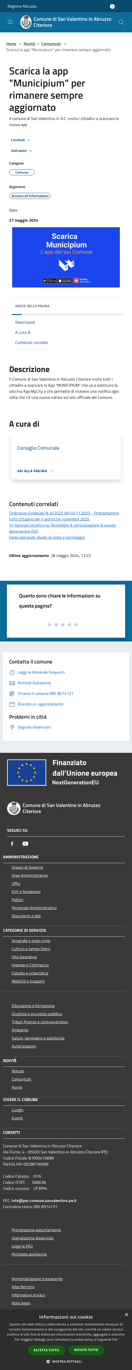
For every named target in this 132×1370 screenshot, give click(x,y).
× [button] (126, 1315)
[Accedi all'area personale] (112, 6)
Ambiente (20, 1030)
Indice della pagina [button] (32, 305)
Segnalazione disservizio (33, 1238)
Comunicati (51, 43)
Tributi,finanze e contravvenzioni (40, 1022)
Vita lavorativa (24, 957)
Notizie (18, 1071)
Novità (29, 43)
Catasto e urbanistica (30, 973)
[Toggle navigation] (10, 22)
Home (11, 43)
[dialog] (66, 1340)
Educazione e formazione (33, 1006)
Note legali (21, 1303)
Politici (17, 900)
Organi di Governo (27, 867)
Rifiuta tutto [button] (86, 1350)
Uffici (16, 883)
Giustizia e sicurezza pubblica (37, 1014)
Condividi (21, 140)
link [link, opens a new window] (115, 1339)
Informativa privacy (28, 1295)
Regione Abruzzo (22, 6)
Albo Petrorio (23, 1287)
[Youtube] (25, 844)
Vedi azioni (22, 151)
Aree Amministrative (30, 875)
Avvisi (17, 1087)
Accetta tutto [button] (46, 1350)
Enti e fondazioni (26, 891)
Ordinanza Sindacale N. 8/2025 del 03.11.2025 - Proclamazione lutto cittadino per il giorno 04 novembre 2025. (64, 516)
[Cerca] (121, 22)
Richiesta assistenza (29, 1254)
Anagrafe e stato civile (31, 941)
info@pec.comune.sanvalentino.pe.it (44, 1200)
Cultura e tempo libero (31, 949)
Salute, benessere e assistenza (38, 1038)
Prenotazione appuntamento (36, 1230)
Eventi (17, 1118)
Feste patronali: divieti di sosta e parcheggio (47, 537)
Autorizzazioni (24, 1046)
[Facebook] (12, 844)
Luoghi (17, 1110)
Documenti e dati (26, 916)
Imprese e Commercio (30, 965)
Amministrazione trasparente (37, 1279)
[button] (66, 1361)
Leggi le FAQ (22, 1246)
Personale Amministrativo (34, 908)
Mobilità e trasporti (28, 981)
